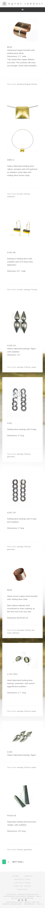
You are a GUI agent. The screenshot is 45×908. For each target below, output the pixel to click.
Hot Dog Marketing (24, 898)
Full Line (34, 84)
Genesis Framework (12, 904)
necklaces (11, 196)
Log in (39, 904)
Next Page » (18, 862)
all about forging (23, 84)
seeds (33, 367)
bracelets (20, 630)
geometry (11, 457)
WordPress (29, 904)
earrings (27, 289)
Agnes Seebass (22, 3)
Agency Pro (30, 902)
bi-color (20, 194)
